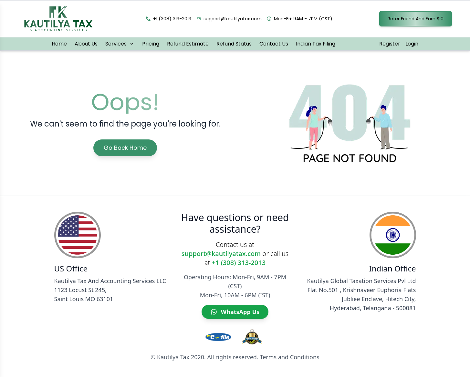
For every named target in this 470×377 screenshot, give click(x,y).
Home (59, 43)
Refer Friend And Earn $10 (416, 18)
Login (411, 43)
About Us (86, 43)
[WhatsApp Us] (235, 312)
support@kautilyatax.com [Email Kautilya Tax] (221, 253)
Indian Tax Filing (315, 43)
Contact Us (273, 43)
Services (119, 43)
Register (389, 43)
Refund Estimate (188, 43)
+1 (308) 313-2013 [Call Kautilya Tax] (239, 262)
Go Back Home (125, 148)
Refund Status (234, 43)
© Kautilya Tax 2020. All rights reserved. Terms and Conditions (235, 357)
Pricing (150, 43)
